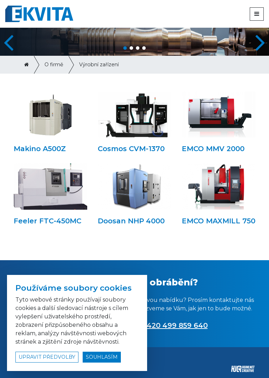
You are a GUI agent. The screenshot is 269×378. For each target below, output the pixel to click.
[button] (260, 41)
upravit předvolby (47, 357)
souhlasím (102, 357)
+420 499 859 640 (175, 325)
